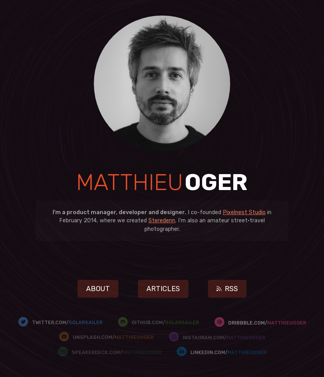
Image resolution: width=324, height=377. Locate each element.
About (98, 288)
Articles (163, 288)
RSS (227, 288)
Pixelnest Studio (244, 212)
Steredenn (161, 220)
